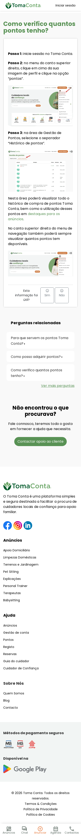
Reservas (10, 654)
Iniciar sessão (66, 5)
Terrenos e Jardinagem (20, 564)
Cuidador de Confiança (21, 668)
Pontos (8, 640)
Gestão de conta (16, 632)
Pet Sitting (11, 571)
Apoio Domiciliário (16, 550)
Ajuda (9, 615)
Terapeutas (12, 593)
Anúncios (12, 540)
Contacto (10, 707)
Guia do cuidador (16, 661)
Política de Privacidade (41, 809)
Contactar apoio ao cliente (40, 441)
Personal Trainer (15, 586)
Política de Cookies (40, 814)
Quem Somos (13, 693)
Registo (8, 647)
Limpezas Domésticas (19, 557)
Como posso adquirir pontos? (36, 356)
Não (62, 293)
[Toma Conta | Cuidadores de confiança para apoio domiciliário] (23, 5)
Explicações (12, 579)
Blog (6, 700)
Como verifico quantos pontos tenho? (37, 373)
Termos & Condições (41, 804)
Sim (47, 293)
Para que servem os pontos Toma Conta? (40, 340)
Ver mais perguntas (58, 385)
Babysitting (11, 600)
